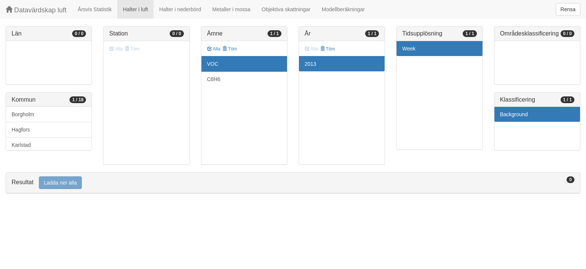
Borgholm (23, 114)
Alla (213, 49)
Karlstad (21, 145)
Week (409, 49)
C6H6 (213, 79)
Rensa (568, 9)
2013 (310, 64)
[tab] (293, 183)
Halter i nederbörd (180, 9)
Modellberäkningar (343, 9)
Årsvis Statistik (95, 9)
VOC (212, 64)
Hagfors (21, 130)
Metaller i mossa (231, 9)
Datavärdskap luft (36, 10)
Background (514, 114)
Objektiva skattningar (286, 9)
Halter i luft (135, 9)
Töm (229, 49)
